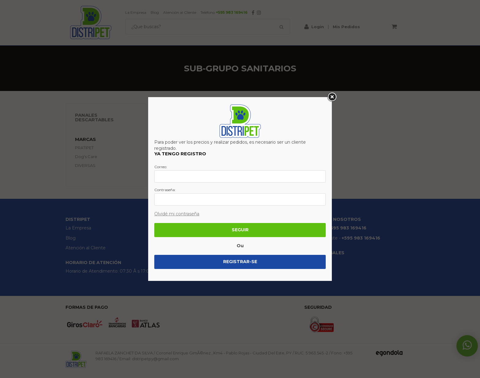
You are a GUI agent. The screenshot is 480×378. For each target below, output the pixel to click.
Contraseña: (165, 190)
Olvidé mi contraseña (176, 214)
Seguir (240, 229)
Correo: (160, 167)
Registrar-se (240, 261)
